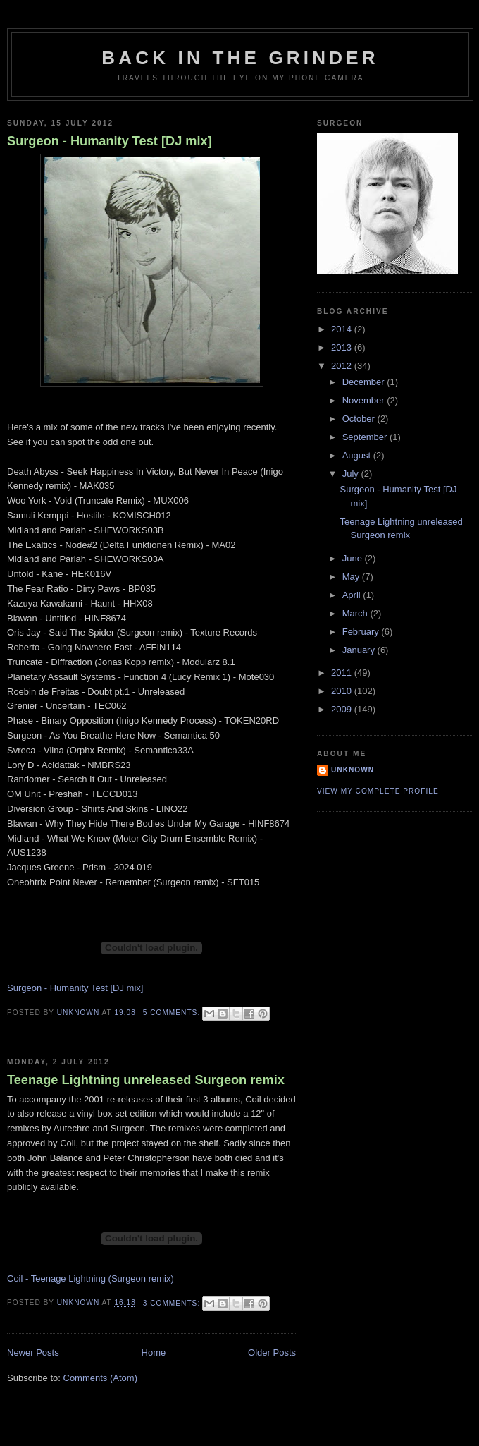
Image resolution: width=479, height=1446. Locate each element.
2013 (342, 347)
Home (154, 1352)
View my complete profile (378, 791)
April (352, 595)
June (353, 558)
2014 (342, 329)
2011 (342, 672)
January (360, 650)
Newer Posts (33, 1352)
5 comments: (173, 1012)
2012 (342, 365)
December (364, 382)
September (366, 437)
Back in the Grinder (239, 57)
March (356, 613)
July (351, 473)
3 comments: (173, 1303)
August (357, 455)
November (364, 400)
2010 (342, 691)
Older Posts (272, 1352)
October (360, 418)
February (362, 631)
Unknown (352, 770)
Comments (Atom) (100, 1378)
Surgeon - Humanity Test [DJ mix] (109, 141)
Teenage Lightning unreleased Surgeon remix (146, 1080)
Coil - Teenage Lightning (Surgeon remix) (90, 1278)
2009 (342, 709)
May (352, 576)
